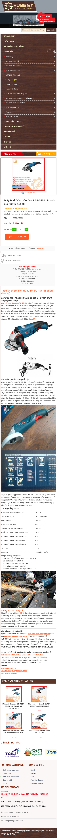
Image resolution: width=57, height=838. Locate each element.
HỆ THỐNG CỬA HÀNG (14, 46)
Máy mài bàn (12, 84)
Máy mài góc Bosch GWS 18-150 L (15, 303)
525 (23, 25)
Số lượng (8, 229)
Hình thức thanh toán (11, 777)
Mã (5, 218)
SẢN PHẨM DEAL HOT (14, 121)
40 (29, 25)
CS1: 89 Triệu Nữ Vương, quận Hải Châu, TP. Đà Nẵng (22, 655)
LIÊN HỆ (7, 147)
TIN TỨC (7, 142)
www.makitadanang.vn (9, 673)
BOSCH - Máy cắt (12, 61)
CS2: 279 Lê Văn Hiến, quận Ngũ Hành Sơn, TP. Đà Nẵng (24, 657)
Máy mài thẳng (12, 89)
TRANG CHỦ (9, 36)
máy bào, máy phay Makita (39, 634)
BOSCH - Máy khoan (13, 66)
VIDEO (7, 137)
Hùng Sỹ (32, 319)
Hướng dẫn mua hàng (11, 770)
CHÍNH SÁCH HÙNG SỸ (14, 126)
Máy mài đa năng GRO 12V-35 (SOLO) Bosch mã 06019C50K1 (14, 706)
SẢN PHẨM (8, 52)
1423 (33, 25)
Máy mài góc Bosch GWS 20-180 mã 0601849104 (13, 731)
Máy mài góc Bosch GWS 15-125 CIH (39, 731)
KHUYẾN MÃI (9, 131)
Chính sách (7, 773)
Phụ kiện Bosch (37, 780)
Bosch (33, 770)
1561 (36, 25)
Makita (7, 112)
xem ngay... (41, 248)
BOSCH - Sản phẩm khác (15, 103)
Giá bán (7, 223)
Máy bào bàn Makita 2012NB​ (16, 636)
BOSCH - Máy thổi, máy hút (16, 94)
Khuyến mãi (7, 780)
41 (19, 25)
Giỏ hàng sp (46, 154)
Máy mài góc (12, 80)
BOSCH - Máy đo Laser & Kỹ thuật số (20, 98)
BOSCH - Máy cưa (12, 70)
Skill (32, 777)
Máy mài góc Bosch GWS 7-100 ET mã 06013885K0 (39, 705)
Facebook (4, 792)
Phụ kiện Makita (11, 117)
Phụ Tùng (9, 57)
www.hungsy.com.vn (8, 668)
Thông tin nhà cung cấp (12, 610)
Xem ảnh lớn (28, 193)
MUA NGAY (20, 236)
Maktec (33, 773)
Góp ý (5, 783)
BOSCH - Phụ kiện (12, 107)
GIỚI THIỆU (9, 41)
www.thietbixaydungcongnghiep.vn (14, 671)
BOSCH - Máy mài (12, 75)
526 (26, 25)
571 (16, 25)
